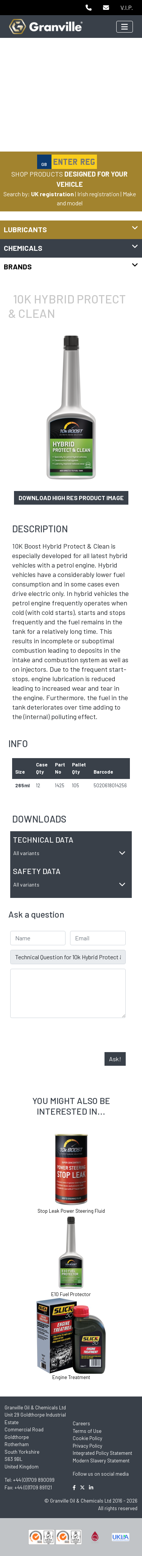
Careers (81, 1423)
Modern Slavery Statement (101, 1460)
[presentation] (67, 1037)
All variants (69, 853)
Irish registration (98, 193)
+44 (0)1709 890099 (34, 1480)
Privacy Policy (87, 1446)
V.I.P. (126, 7)
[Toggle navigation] (124, 27)
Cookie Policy (87, 1438)
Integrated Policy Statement (102, 1453)
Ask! (115, 1058)
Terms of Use (87, 1431)
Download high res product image (71, 497)
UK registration (52, 193)
